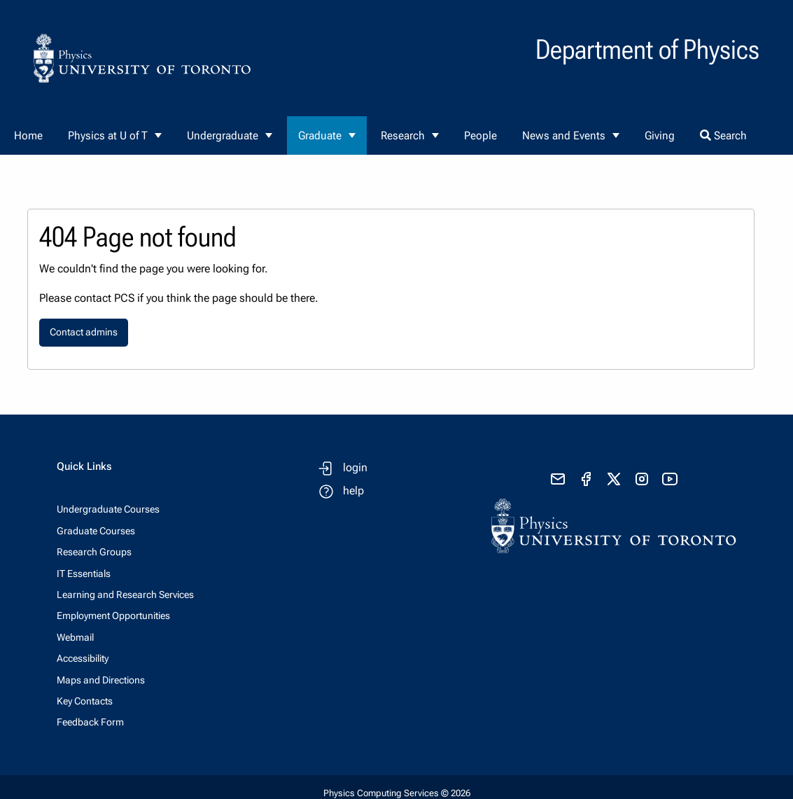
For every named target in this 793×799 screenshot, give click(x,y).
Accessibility (82, 658)
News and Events (563, 135)
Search (723, 135)
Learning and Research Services (125, 594)
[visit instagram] (641, 479)
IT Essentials (84, 573)
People (480, 135)
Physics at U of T (108, 135)
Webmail (75, 637)
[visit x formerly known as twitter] (613, 479)
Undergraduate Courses (108, 509)
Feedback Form (90, 722)
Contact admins (84, 332)
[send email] (557, 479)
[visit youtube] (669, 479)
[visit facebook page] (585, 479)
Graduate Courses (96, 530)
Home (28, 135)
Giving (660, 135)
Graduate (320, 135)
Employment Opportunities (113, 615)
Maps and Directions (101, 680)
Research (403, 135)
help (353, 490)
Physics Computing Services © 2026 (396, 793)
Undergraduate (222, 135)
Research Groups (94, 551)
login (355, 467)
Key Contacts (85, 701)
